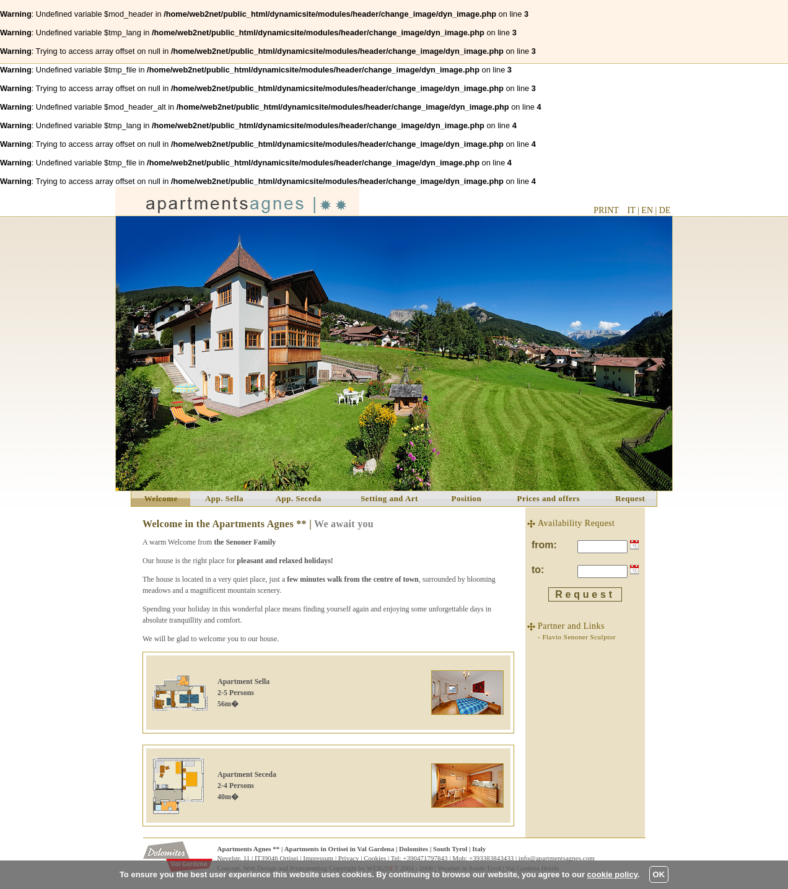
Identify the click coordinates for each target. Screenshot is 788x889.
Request (630, 498)
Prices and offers (548, 498)
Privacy (348, 858)
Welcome (161, 498)
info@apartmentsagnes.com (557, 858)
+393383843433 (491, 858)
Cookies (375, 858)
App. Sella (224, 498)
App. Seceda (299, 498)
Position (467, 498)
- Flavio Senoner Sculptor (577, 637)
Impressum (318, 858)
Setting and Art (389, 498)
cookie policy (612, 874)
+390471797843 (425, 858)
